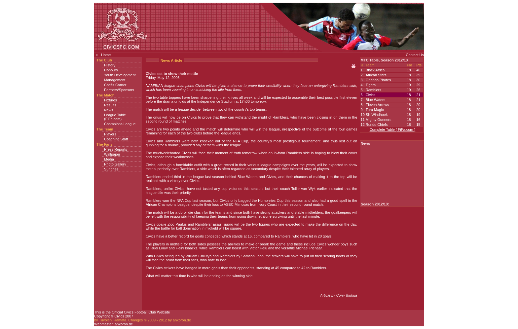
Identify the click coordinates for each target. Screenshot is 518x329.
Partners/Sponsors (119, 90)
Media (109, 159)
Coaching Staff (116, 139)
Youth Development (120, 75)
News (108, 110)
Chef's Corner (115, 85)
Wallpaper (112, 154)
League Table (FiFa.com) (115, 117)
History (109, 65)
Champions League (119, 124)
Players (110, 134)
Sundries (111, 169)
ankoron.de (124, 324)
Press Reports (115, 149)
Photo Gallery (115, 164)
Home (106, 55)
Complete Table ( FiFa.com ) (393, 129)
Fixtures (110, 100)
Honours (111, 70)
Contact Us (415, 55)
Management (114, 80)
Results (110, 105)
